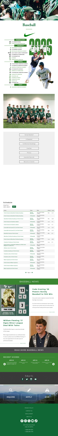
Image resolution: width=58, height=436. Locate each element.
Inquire (11, 397)
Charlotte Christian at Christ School (11, 242)
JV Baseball (29, 139)
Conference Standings (29, 143)
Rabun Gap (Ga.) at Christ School (11, 259)
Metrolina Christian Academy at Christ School (13, 236)
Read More (52, 312)
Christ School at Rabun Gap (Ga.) (11, 262)
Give (47, 397)
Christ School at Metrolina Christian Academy (13, 239)
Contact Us (29, 411)
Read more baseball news (29, 350)
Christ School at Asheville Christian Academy (13, 213)
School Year (6, 205)
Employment (29, 413)
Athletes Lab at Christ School (10, 248)
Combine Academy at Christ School (11, 251)
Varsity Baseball (29, 135)
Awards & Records (29, 157)
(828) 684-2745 (29, 431)
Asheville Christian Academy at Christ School (13, 218)
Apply (29, 397)
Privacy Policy (29, 408)
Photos (29, 152)
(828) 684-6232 (29, 429)
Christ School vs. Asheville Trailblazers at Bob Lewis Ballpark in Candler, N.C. (15, 245)
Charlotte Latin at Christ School (10, 253)
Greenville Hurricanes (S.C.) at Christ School (13, 227)
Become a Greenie (29, 161)
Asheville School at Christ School (11, 233)
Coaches (29, 148)
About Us (29, 416)
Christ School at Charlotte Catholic (11, 221)
